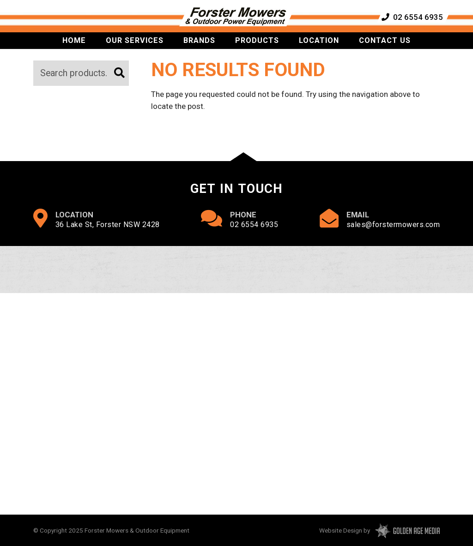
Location (319, 49)
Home (74, 49)
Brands (199, 49)
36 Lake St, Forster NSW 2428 (107, 224)
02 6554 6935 (412, 19)
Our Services (135, 49)
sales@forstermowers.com (393, 224)
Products (257, 49)
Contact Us (385, 49)
